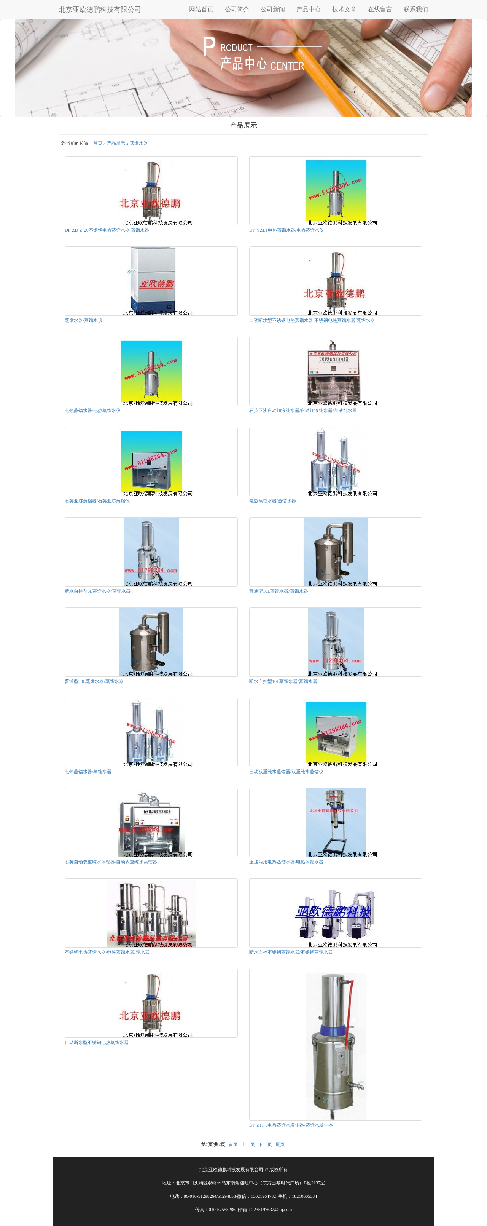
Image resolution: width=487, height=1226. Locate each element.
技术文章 (344, 9)
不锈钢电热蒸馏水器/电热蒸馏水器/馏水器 (107, 952)
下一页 (265, 1144)
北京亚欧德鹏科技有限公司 (100, 9)
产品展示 (116, 143)
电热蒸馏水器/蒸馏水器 (272, 501)
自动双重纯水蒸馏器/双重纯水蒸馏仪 (286, 771)
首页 (97, 143)
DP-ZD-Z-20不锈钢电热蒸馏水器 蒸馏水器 (107, 230)
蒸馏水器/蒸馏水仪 (83, 320)
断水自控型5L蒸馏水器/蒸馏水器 (98, 591)
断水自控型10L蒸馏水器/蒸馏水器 (283, 681)
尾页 (280, 1144)
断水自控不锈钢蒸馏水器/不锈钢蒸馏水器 (291, 952)
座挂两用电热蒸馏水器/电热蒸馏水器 (286, 862)
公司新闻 (273, 9)
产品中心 (308, 9)
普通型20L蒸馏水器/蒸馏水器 (94, 681)
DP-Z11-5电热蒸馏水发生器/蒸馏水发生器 (291, 1125)
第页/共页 (213, 1144)
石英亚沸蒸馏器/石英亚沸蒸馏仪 (97, 501)
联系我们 (416, 9)
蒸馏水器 (139, 143)
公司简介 (237, 9)
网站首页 (201, 9)
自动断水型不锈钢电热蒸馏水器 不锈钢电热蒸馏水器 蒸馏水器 (312, 320)
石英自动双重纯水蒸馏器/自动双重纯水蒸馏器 (111, 862)
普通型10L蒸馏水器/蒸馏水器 (278, 591)
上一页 (248, 1144)
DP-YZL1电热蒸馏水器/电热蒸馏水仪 (286, 230)
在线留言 (380, 9)
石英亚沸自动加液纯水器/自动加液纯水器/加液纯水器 (303, 410)
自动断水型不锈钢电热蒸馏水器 (97, 1042)
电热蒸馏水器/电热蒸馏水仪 (93, 410)
